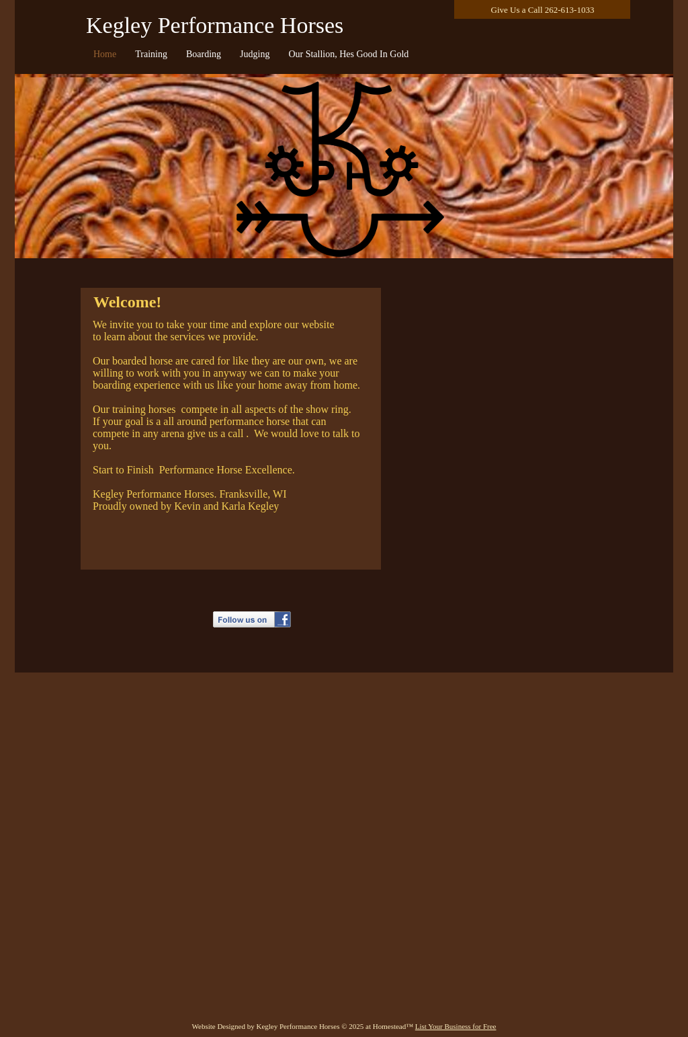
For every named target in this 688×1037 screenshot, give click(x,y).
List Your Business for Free (456, 1026)
